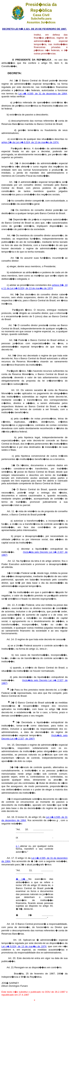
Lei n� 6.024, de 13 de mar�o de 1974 (23, 946)
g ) (18, 846)
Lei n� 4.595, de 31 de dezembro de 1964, (43, 93)
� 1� (22, 879)
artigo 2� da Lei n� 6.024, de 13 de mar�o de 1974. (30, 142)
